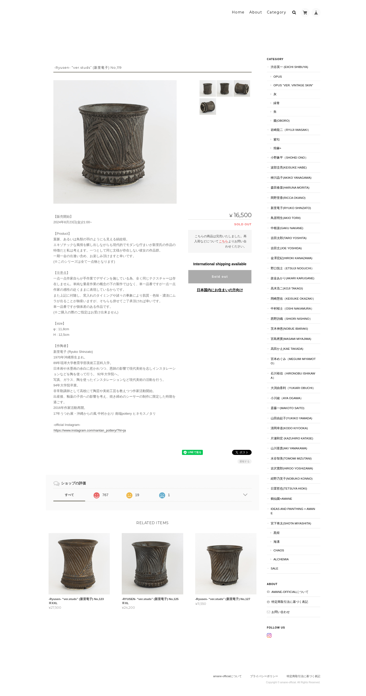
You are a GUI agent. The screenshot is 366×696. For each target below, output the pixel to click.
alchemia (281, 558)
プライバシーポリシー (264, 675)
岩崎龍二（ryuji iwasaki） (291, 129)
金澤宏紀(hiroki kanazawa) (291, 257)
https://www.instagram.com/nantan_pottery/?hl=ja (90, 430)
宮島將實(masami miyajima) (291, 338)
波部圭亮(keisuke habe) (289, 167)
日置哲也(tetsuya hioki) (289, 488)
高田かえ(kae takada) (287, 348)
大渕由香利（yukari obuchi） (293, 387)
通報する (244, 461)
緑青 (276, 102)
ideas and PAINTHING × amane (293, 510)
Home (238, 12)
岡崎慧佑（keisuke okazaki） (293, 298)
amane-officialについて (290, 591)
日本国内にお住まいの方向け (220, 289)
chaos (278, 549)
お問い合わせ (280, 611)
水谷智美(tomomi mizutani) (291, 458)
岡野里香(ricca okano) (288, 197)
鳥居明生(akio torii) (286, 217)
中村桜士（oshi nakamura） (292, 308)
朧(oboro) (281, 120)
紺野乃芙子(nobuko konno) (292, 478)
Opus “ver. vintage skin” (293, 85)
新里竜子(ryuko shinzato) (291, 207)
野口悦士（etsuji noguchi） (292, 267)
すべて (69, 494)
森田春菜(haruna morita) (290, 187)
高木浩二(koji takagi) (287, 287)
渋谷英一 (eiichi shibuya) (289, 66)
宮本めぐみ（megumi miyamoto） (293, 361)
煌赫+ (277, 147)
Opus (277, 76)
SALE (274, 567)
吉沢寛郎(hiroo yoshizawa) (292, 467)
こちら (223, 240)
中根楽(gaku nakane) (287, 227)
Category (276, 12)
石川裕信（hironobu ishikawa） (293, 375)
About (255, 12)
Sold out (220, 276)
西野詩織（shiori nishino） (291, 318)
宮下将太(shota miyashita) (291, 522)
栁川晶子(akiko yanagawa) (291, 177)
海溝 (276, 541)
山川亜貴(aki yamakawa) (289, 447)
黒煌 (276, 532)
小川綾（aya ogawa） (287, 397)
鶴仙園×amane (281, 498)
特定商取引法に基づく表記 (289, 601)
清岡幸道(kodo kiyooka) (289, 427)
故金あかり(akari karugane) (292, 278)
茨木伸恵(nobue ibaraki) (289, 328)
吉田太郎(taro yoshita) (289, 237)
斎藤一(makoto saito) (287, 407)
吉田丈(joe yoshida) (286, 247)
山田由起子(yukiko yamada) (291, 417)
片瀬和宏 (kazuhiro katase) (292, 437)
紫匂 (276, 139)
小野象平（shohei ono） (289, 157)
